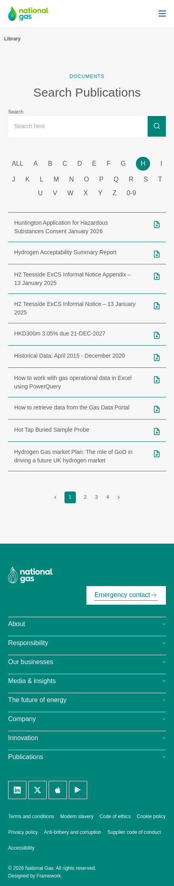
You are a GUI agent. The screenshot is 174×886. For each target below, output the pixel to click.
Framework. (49, 876)
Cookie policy (151, 816)
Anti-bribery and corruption (72, 832)
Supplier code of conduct (134, 832)
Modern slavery (76, 816)
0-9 (131, 193)
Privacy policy (23, 832)
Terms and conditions (31, 816)
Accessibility (21, 848)
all (17, 163)
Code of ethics (115, 816)
